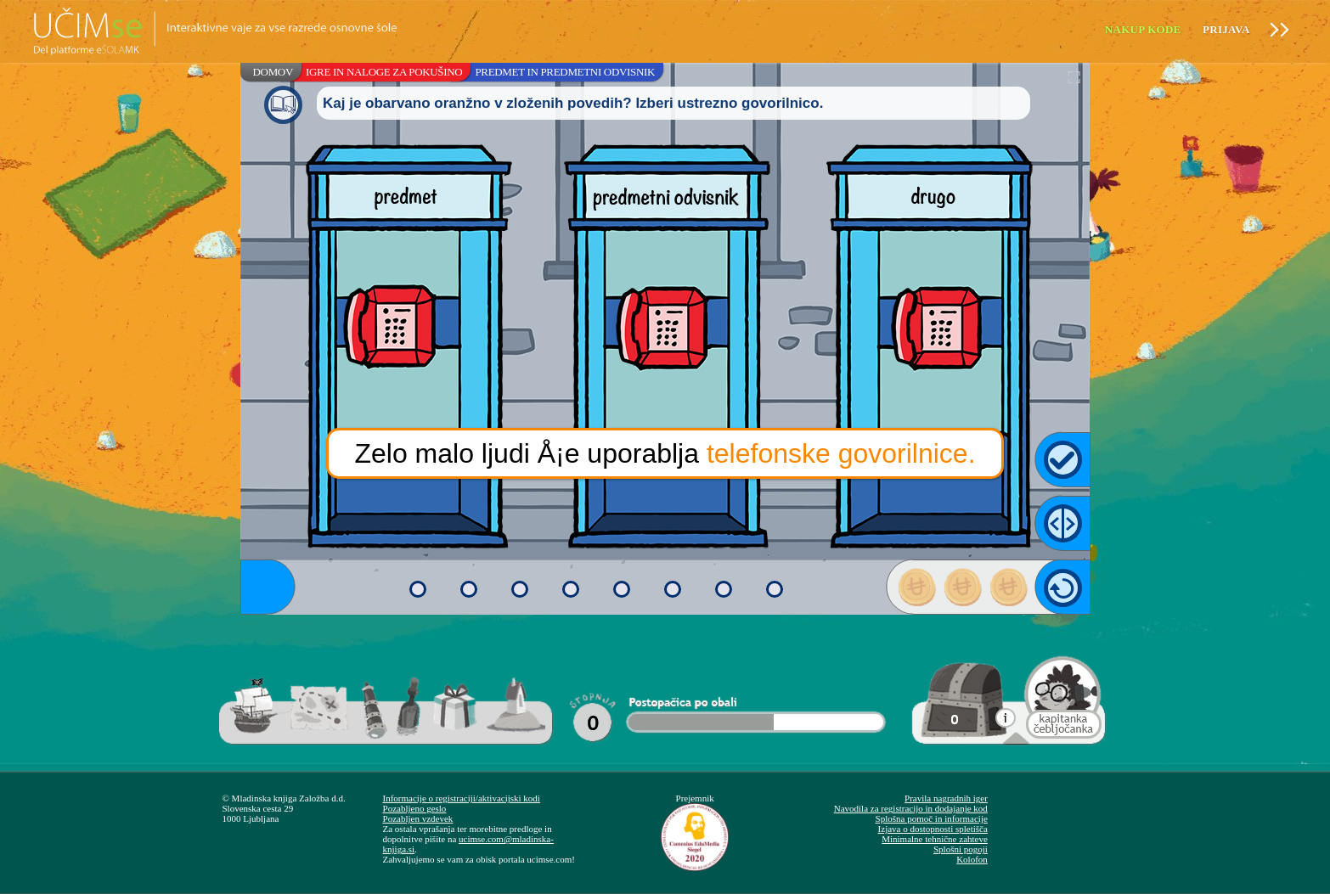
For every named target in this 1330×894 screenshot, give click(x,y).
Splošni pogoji (960, 849)
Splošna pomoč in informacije (932, 818)
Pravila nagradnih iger (946, 798)
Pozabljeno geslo (415, 808)
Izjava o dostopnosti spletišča (933, 829)
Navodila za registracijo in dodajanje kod (911, 808)
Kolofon (972, 859)
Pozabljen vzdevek (418, 818)
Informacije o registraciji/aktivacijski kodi (461, 798)
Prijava (1226, 29)
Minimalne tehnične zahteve (935, 839)
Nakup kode (1143, 29)
